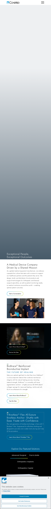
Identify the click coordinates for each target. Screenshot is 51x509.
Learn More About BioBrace (17, 395)
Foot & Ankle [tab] (34, 455)
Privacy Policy (6, 491)
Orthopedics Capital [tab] (25, 468)
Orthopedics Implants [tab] (25, 462)
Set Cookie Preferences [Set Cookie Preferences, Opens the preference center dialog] (24, 501)
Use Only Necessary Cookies (24, 505)
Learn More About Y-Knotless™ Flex (19, 437)
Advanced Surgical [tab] (19, 455)
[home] (13, 2)
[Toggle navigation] (42, 2)
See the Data (13, 401)
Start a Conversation (15, 294)
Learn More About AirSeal (17, 347)
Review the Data (14, 352)
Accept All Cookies (24, 496)
